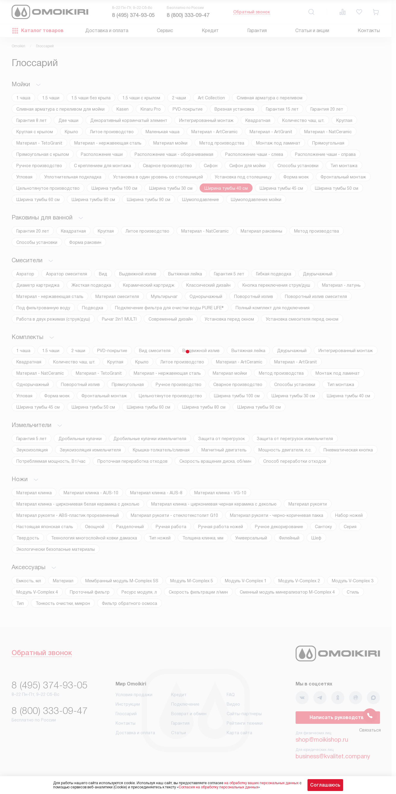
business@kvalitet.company (333, 756)
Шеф (316, 538)
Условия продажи (134, 694)
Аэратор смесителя (66, 274)
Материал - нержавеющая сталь (107, 143)
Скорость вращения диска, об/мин (215, 461)
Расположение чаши (102, 154)
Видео (233, 704)
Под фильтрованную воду (43, 307)
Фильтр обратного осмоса (129, 603)
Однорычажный (206, 296)
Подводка (92, 307)
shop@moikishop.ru (322, 739)
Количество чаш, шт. (303, 120)
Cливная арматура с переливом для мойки (60, 109)
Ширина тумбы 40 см (226, 188)
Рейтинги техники (245, 723)
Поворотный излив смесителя (316, 296)
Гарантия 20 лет (326, 109)
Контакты (369, 30)
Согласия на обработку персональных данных (218, 787)
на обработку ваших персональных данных (261, 783)
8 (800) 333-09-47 (188, 15)
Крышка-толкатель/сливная (161, 450)
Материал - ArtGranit (271, 131)
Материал (63, 580)
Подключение (185, 704)
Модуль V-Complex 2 (299, 580)
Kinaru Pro (151, 109)
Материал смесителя (117, 296)
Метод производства (221, 143)
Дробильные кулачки (80, 438)
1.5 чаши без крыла (91, 97)
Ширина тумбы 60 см (38, 199)
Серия (350, 526)
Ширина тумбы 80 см (93, 199)
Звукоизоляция (32, 450)
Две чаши (68, 120)
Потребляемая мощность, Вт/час (51, 461)
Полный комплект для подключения (273, 307)
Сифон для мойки (247, 165)
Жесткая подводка (91, 285)
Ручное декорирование (279, 526)
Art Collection (211, 97)
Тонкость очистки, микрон (63, 603)
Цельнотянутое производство (48, 188)
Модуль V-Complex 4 (37, 592)
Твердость (27, 538)
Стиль (353, 592)
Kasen (122, 109)
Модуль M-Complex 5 (191, 580)
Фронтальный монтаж (343, 177)
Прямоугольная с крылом (42, 154)
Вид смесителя (155, 350)
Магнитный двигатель (224, 450)
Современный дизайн (171, 319)
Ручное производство (39, 165)
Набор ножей (349, 515)
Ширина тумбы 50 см (336, 188)
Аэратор (25, 274)
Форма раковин (85, 242)
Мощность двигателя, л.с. (285, 450)
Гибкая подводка (273, 274)
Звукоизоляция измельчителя (90, 450)
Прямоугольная (328, 143)
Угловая (24, 177)
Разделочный (130, 526)
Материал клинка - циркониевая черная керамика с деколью (214, 504)
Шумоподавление (200, 199)
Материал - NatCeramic (328, 131)
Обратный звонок (251, 12)
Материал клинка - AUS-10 (91, 492)
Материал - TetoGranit (39, 143)
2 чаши (179, 97)
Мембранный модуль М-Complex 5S (121, 580)
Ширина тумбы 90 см (148, 199)
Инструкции (128, 704)
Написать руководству (338, 717)
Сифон (210, 165)
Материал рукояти (307, 504)
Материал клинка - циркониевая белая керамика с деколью (77, 504)
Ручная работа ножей (220, 526)
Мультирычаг (164, 296)
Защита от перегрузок (221, 438)
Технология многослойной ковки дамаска (94, 538)
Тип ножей (160, 538)
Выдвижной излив (137, 274)
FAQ (231, 694)
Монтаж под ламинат (278, 143)
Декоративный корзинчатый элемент (128, 120)
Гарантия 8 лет (31, 120)
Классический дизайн (208, 285)
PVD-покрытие (188, 109)
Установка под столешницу (243, 177)
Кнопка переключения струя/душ (276, 285)
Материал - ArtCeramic (214, 131)
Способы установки (297, 165)
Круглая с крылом (34, 131)
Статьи (178, 732)
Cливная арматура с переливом (269, 97)
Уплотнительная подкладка (72, 177)
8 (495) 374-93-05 (133, 15)
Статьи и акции (312, 30)
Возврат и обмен (188, 713)
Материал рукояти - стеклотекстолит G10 (174, 515)
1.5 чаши (50, 97)
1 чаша (23, 97)
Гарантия (257, 30)
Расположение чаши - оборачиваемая (174, 154)
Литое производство (112, 131)
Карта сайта (239, 732)
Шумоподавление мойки (256, 199)
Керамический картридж (148, 285)
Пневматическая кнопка (348, 450)
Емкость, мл (28, 580)
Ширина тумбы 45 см (281, 188)
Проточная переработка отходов (132, 461)
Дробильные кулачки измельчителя (149, 438)
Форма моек (296, 177)
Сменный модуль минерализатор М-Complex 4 (287, 592)
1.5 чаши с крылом (141, 97)
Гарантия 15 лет (282, 109)
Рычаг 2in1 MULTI (119, 319)
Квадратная (257, 120)
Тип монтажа (343, 165)
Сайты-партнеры (244, 713)
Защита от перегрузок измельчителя (295, 438)
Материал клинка (34, 492)
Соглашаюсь (325, 784)
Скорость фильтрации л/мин (198, 592)
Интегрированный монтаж (206, 120)
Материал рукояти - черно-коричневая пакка (276, 515)
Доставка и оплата (106, 30)
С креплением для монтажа (102, 165)
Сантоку (323, 526)
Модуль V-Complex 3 (352, 580)
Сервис (165, 30)
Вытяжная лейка (185, 274)
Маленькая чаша (162, 131)
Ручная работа (171, 526)
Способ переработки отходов (294, 461)
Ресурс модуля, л (139, 592)
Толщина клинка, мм (202, 538)
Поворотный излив (253, 296)
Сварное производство (167, 165)
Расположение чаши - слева (254, 154)
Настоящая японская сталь (44, 526)
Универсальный (251, 538)
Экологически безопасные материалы (55, 549)
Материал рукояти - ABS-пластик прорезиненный (67, 515)
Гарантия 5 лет (229, 274)
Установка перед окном (229, 319)
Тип (20, 603)
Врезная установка (234, 109)
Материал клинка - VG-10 (220, 492)
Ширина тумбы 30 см (171, 188)
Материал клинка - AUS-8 (156, 492)
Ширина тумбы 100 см (114, 188)
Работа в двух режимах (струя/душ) (53, 319)
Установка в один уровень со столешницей (158, 177)
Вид (103, 274)
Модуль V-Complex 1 (245, 580)
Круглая (344, 120)
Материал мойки (170, 143)
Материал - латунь (341, 285)
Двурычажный (317, 274)
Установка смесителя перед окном (302, 319)
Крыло (71, 131)
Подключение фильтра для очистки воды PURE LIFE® (169, 307)
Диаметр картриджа (37, 285)
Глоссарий (126, 713)
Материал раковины (261, 231)
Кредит (210, 30)
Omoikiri (18, 46)
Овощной (94, 526)
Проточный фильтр (90, 592)
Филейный (289, 538)
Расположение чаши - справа (325, 154)
